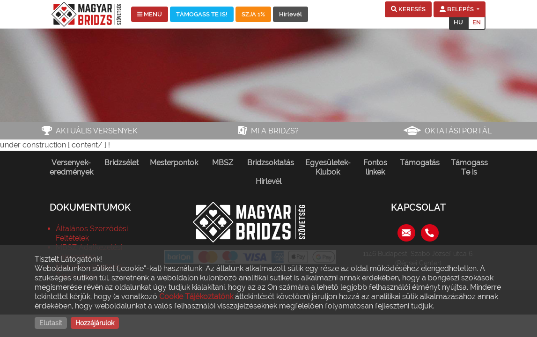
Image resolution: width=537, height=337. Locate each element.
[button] (408, 9)
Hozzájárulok (94, 323)
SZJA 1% (253, 14)
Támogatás (420, 162)
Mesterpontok (174, 162)
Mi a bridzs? (275, 130)
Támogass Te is (469, 167)
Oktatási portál (458, 130)
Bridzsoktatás (270, 162)
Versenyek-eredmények (71, 167)
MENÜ (149, 14)
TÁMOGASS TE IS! (202, 14)
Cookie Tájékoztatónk (196, 296)
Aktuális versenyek (96, 130)
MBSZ (222, 162)
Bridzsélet (121, 162)
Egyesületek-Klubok (328, 167)
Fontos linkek (375, 167)
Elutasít (50, 323)
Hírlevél (290, 14)
